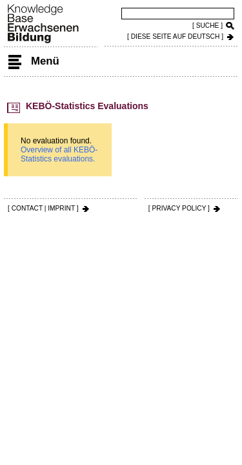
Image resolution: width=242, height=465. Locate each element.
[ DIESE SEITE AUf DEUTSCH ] (175, 36)
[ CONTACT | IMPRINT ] (43, 208)
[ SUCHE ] (207, 25)
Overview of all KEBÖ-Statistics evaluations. (59, 154)
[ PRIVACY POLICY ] (179, 208)
